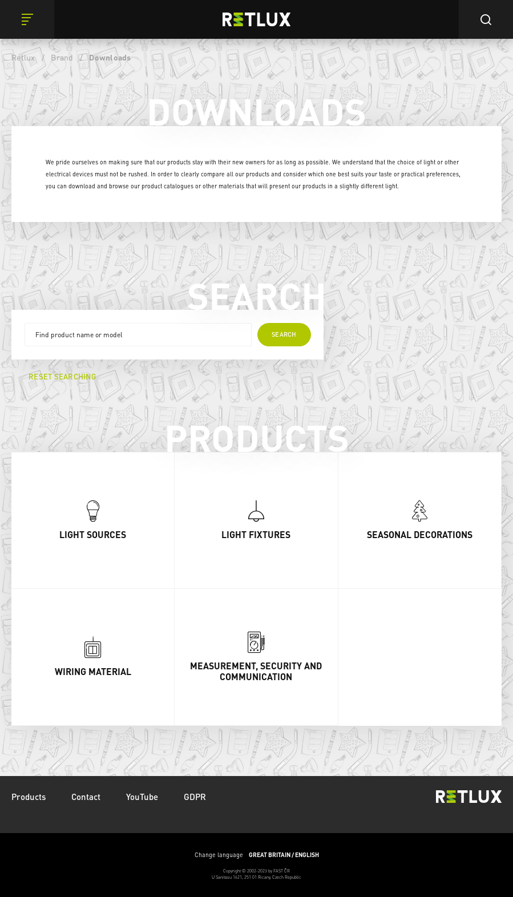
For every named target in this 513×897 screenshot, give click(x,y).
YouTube (142, 796)
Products (28, 796)
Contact (85, 796)
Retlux (23, 57)
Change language (257, 854)
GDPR (195, 796)
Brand (62, 57)
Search (284, 334)
